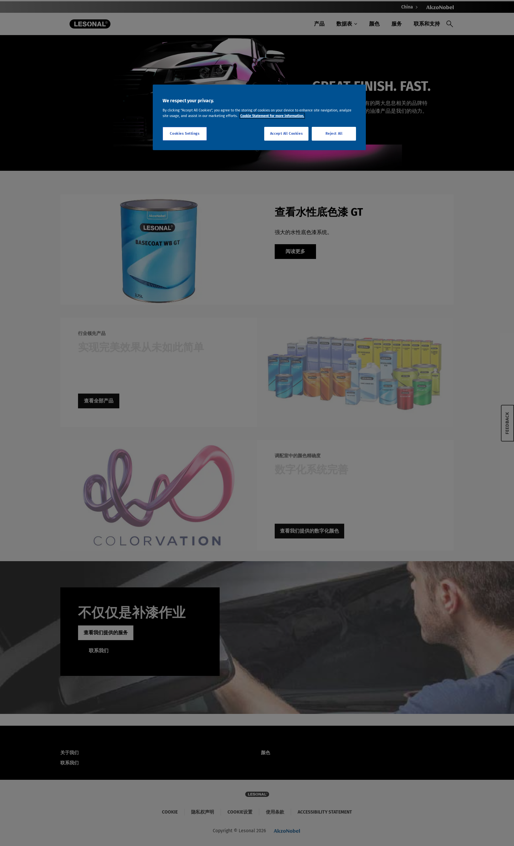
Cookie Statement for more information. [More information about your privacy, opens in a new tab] (272, 115)
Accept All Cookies (286, 133)
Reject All (334, 133)
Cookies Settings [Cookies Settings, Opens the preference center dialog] (184, 133)
